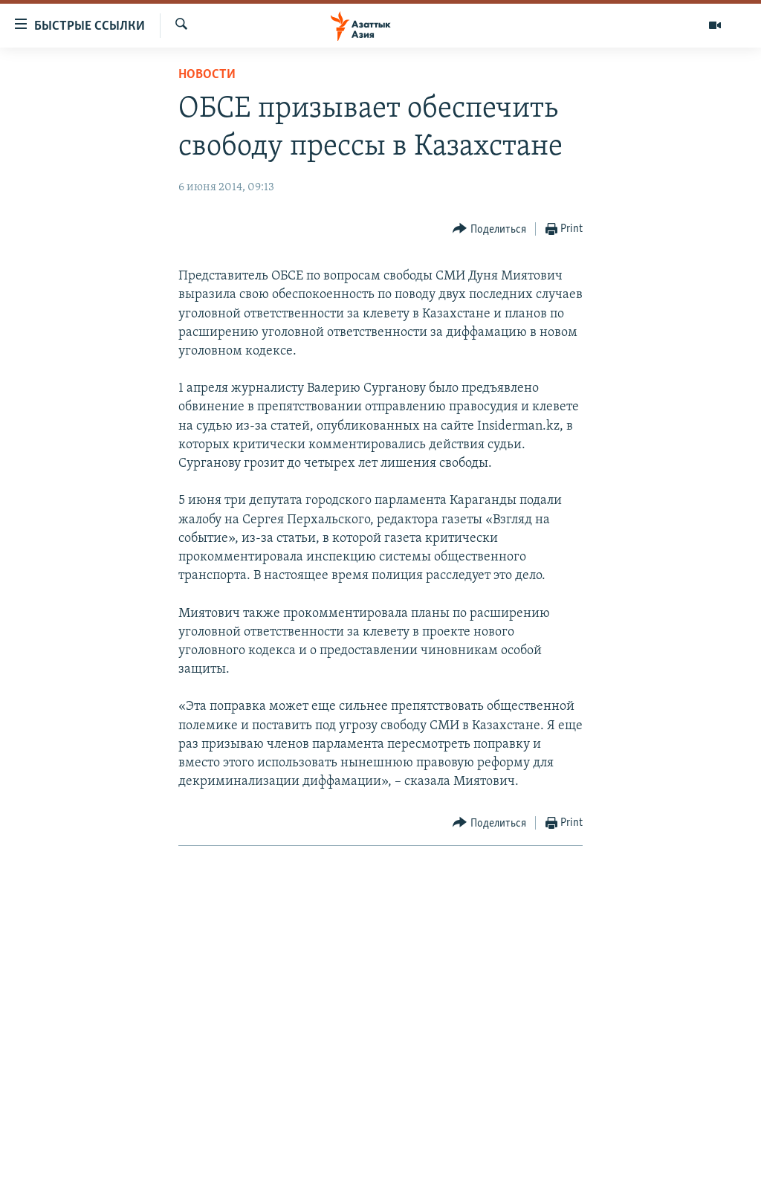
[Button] (489, 229)
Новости (207, 75)
